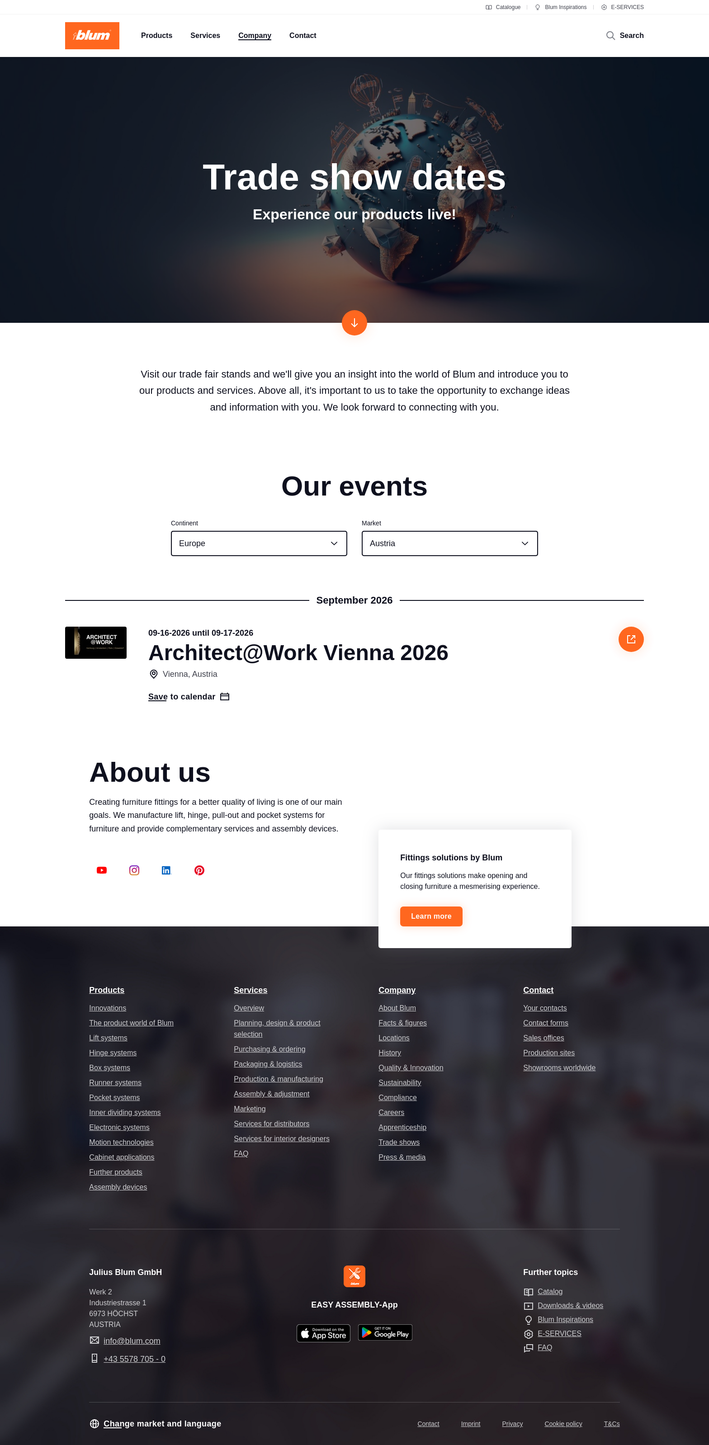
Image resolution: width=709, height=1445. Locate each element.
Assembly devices (118, 1187)
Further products (115, 1172)
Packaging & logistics (268, 1064)
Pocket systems (114, 1097)
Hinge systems (113, 1053)
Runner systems (115, 1082)
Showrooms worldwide (559, 1068)
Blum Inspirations (560, 7)
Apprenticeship (402, 1127)
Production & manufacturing (278, 1079)
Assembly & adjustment (271, 1094)
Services (250, 990)
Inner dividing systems (125, 1112)
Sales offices (543, 1038)
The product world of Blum (131, 1023)
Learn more (431, 916)
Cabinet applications (121, 1157)
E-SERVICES (622, 7)
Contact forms (545, 1023)
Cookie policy (563, 1423)
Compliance (397, 1097)
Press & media (401, 1157)
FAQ (241, 1153)
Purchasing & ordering (269, 1049)
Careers (391, 1112)
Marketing (249, 1109)
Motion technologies (121, 1142)
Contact (538, 990)
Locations (394, 1038)
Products (106, 990)
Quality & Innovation (410, 1068)
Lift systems (108, 1038)
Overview (249, 1008)
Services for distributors (271, 1124)
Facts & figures (402, 1023)
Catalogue (503, 7)
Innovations (107, 1008)
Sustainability (399, 1082)
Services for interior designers (282, 1139)
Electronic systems (119, 1127)
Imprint (471, 1423)
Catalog (550, 1291)
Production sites (549, 1053)
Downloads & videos (570, 1305)
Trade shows (399, 1142)
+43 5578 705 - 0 (134, 1359)
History (389, 1053)
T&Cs (612, 1423)
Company (397, 990)
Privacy (512, 1423)
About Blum (397, 1008)
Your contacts (545, 1008)
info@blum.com (132, 1341)
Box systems (109, 1068)
